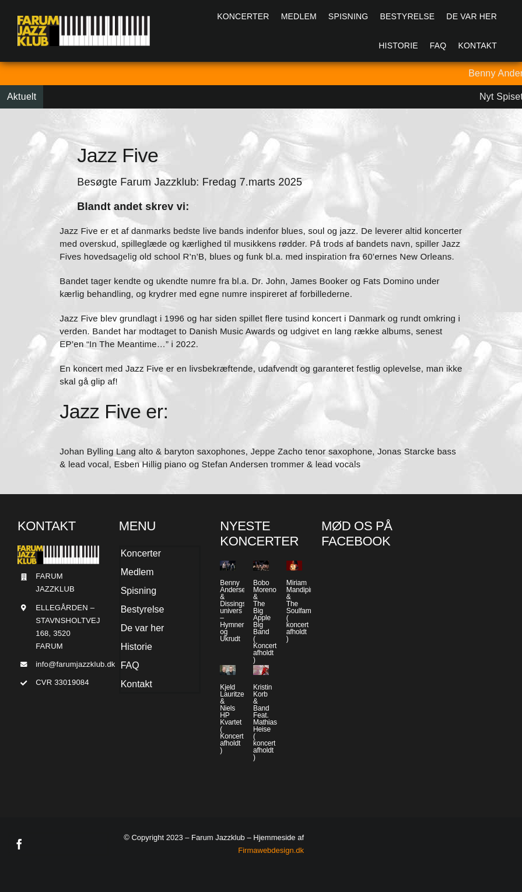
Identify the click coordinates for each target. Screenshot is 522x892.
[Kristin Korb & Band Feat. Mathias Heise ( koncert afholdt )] (261, 670)
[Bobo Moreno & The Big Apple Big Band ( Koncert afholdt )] (261, 566)
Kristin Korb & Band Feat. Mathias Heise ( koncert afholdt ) (265, 722)
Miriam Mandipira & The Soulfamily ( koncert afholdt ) (302, 611)
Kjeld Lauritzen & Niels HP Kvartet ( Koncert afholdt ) (234, 718)
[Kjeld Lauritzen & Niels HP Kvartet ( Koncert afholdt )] (228, 670)
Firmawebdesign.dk (271, 850)
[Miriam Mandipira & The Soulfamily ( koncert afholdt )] (294, 566)
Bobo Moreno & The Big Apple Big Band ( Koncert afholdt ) (264, 621)
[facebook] (19, 844)
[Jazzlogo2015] (83, 20)
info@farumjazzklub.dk (75, 664)
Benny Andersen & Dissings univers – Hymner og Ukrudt (234, 611)
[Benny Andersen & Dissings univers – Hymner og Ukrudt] (228, 566)
